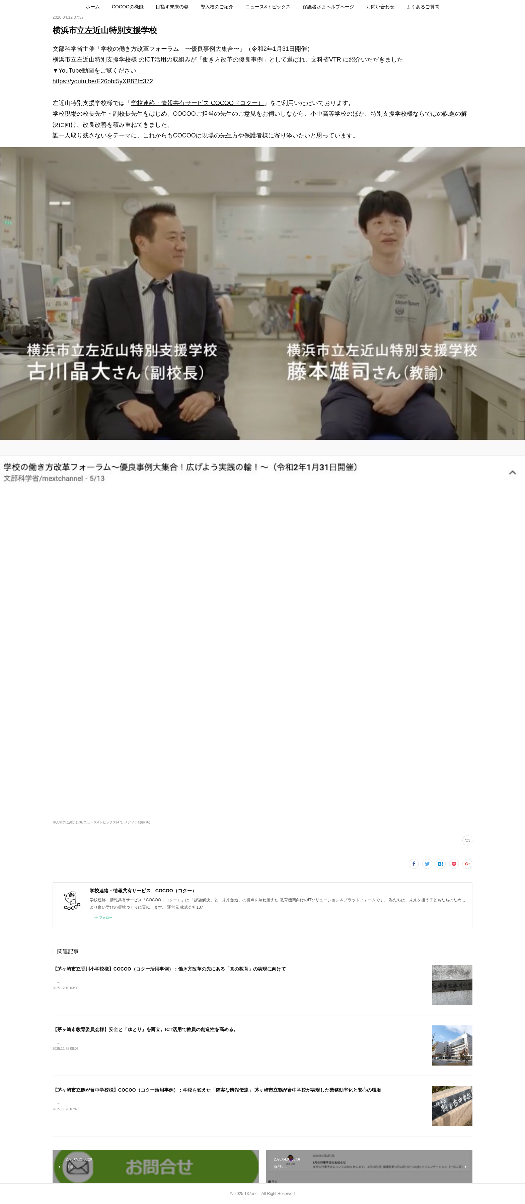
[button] (93, 6)
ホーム (93, 6)
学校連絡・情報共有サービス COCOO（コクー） (197, 103)
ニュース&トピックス (268, 6)
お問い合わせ (380, 6)
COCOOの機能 (128, 6)
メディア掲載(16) (137, 822)
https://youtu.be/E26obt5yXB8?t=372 (103, 81)
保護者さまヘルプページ (328, 6)
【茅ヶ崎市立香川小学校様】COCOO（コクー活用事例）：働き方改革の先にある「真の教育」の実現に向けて (169, 969)
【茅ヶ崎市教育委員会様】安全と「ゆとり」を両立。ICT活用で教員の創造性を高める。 (145, 1029)
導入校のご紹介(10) (67, 822)
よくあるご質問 (422, 6)
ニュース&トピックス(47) (103, 822)
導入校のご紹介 (217, 6)
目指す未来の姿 (172, 6)
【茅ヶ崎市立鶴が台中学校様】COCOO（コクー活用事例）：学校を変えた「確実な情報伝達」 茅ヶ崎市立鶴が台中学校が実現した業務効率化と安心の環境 (217, 1090)
